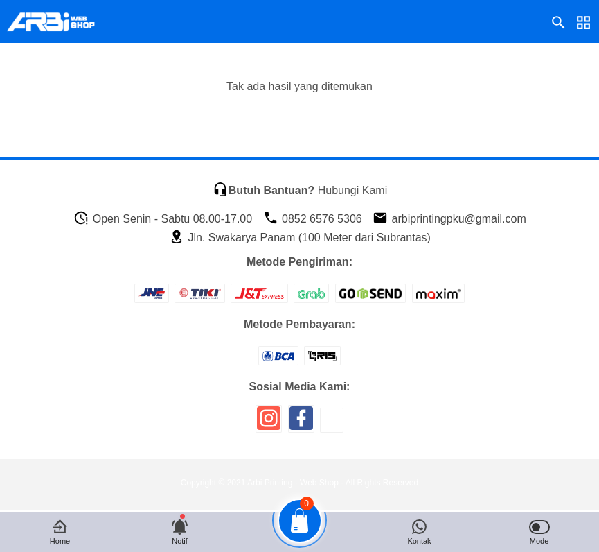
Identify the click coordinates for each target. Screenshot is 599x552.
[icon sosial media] (268, 423)
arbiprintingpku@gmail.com (449, 219)
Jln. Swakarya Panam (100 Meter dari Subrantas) (300, 237)
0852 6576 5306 (312, 219)
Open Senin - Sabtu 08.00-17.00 (162, 219)
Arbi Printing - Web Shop (293, 483)
